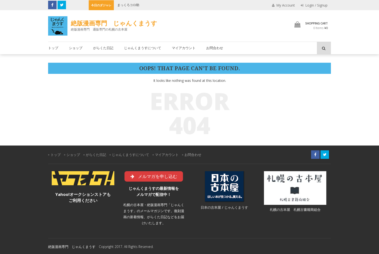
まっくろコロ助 (128, 5)
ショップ (75, 48)
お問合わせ (214, 48)
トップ (53, 48)
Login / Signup (314, 5)
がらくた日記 (103, 48)
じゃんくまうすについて (142, 48)
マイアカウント (184, 48)
